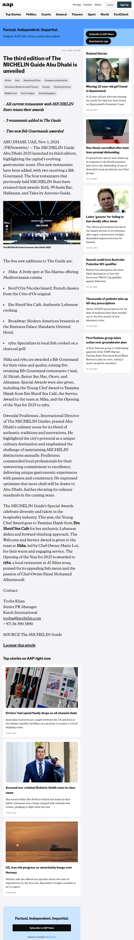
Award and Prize (32, 80)
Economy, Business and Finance (21, 86)
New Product (28, 93)
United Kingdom (46, 93)
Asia (17, 80)
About (98, 4)
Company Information (56, 80)
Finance (77, 14)
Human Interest (62, 86)
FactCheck (121, 14)
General (61, 14)
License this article (19, 645)
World (105, 14)
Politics (31, 14)
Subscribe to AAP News (101, 34)
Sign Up (124, 4)
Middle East (11, 93)
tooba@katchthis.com (22, 618)
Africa (8, 80)
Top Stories (13, 14)
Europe (46, 86)
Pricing (77, 4)
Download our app (98, 41)
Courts (46, 14)
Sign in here (51, 937)
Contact (87, 4)
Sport (92, 14)
